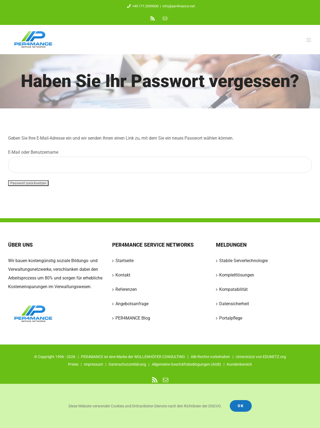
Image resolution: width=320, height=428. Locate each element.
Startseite (124, 260)
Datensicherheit (234, 303)
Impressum (93, 364)
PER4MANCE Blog (132, 318)
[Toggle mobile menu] (309, 40)
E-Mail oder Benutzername (160, 161)
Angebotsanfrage (131, 303)
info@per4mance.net (179, 6)
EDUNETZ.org (274, 357)
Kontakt (122, 275)
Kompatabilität (233, 289)
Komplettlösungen (236, 275)
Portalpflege (230, 318)
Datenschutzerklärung (127, 364)
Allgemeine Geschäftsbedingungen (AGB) (186, 364)
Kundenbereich (239, 364)
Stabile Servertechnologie (243, 260)
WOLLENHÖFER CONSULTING (159, 357)
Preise (73, 364)
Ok (241, 406)
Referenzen (126, 289)
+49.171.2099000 (142, 6)
